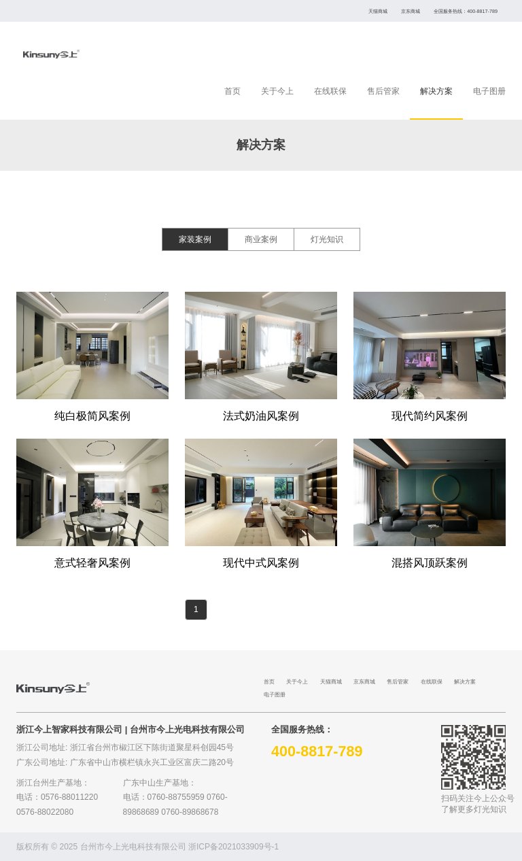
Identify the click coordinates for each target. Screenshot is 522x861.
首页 (232, 91)
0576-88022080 (44, 812)
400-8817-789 (482, 11)
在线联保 (330, 91)
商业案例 (261, 239)
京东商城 (410, 11)
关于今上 (277, 91)
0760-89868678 (189, 812)
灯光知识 (327, 239)
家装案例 (195, 239)
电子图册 (489, 91)
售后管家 (383, 91)
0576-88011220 (69, 797)
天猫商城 (377, 11)
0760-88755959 (176, 797)
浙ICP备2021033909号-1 (233, 846)
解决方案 (436, 91)
